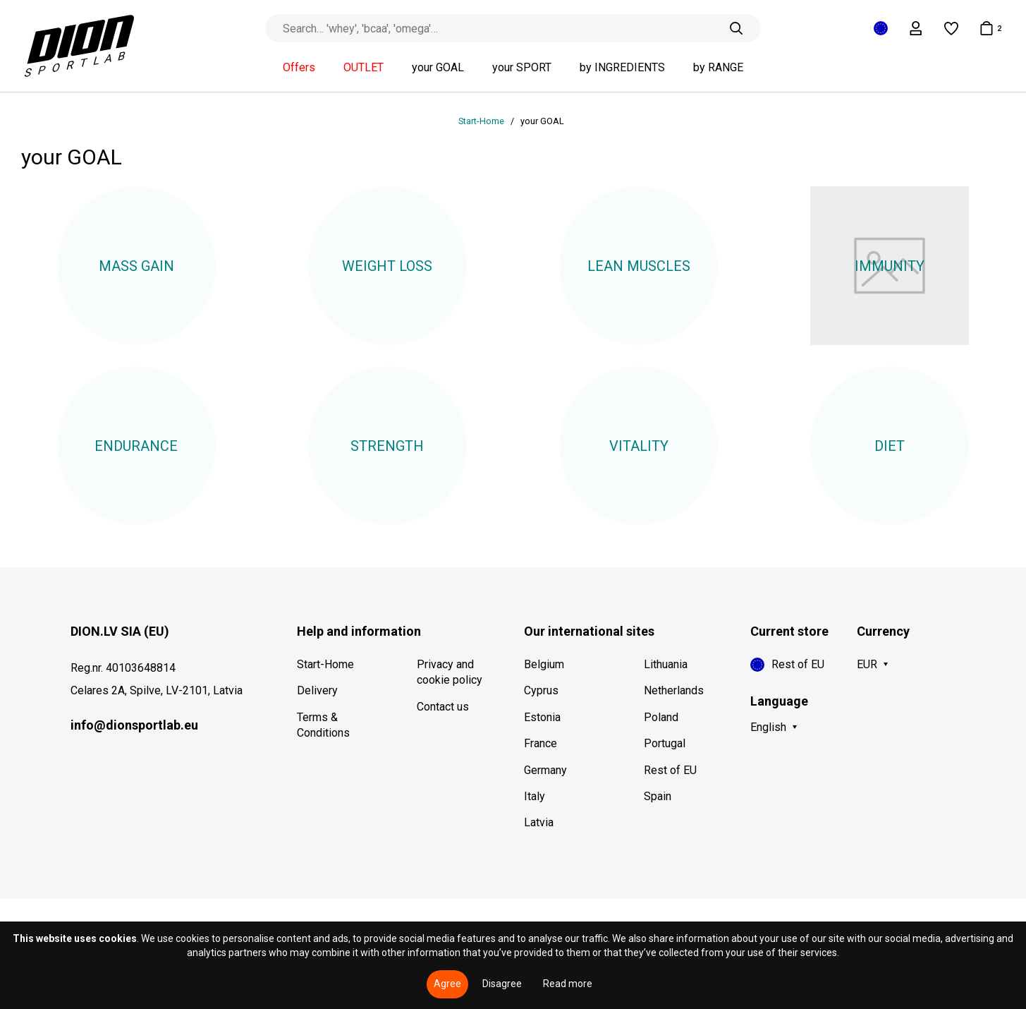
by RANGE (718, 67)
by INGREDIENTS (622, 67)
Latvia (539, 822)
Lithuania (666, 664)
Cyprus (541, 690)
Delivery (317, 690)
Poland (661, 717)
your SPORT (521, 67)
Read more (567, 983)
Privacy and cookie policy (449, 672)
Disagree (502, 983)
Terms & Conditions (323, 725)
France (540, 743)
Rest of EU (670, 770)
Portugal (664, 743)
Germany (545, 770)
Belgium (544, 664)
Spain (657, 796)
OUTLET (363, 67)
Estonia (542, 717)
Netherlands (674, 690)
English (768, 727)
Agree (447, 983)
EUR (867, 664)
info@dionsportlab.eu (134, 725)
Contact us (443, 706)
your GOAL (438, 67)
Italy (534, 796)
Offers (299, 67)
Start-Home (482, 121)
